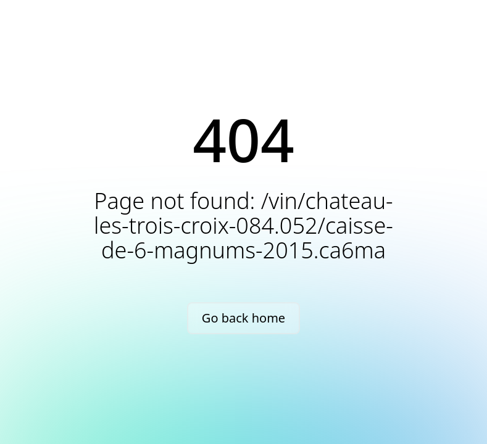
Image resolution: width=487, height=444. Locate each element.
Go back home (243, 318)
